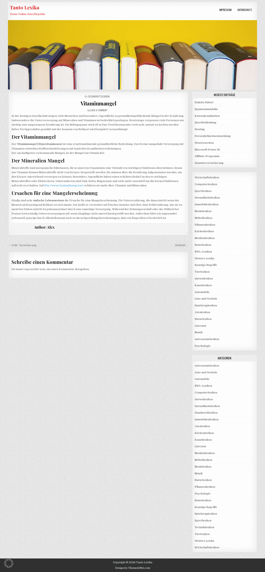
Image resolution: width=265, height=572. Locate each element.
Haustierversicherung (209, 162)
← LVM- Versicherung (22, 245)
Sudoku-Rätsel (204, 102)
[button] (9, 563)
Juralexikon (202, 312)
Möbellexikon (203, 217)
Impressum (225, 10)
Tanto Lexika (24, 7)
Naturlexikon (203, 318)
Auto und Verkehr (206, 298)
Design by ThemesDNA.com (132, 568)
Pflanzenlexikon (205, 224)
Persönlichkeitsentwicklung (213, 136)
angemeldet (31, 269)
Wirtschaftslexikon (207, 177)
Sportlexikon (203, 191)
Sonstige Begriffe (206, 264)
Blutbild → (181, 245)
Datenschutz (245, 10)
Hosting (200, 129)
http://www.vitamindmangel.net (63, 185)
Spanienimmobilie (206, 109)
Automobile (202, 292)
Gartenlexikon (204, 278)
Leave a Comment (99, 110)
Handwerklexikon (206, 412)
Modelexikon (203, 211)
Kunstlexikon (203, 285)
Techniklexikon (204, 527)
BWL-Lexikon (203, 251)
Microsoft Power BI (207, 149)
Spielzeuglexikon (206, 305)
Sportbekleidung (205, 122)
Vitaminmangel (98, 103)
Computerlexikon (206, 184)
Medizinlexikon (205, 238)
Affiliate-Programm (207, 156)
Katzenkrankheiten (207, 115)
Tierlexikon (202, 271)
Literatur (200, 325)
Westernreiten (204, 142)
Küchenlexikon (204, 231)
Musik (199, 332)
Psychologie (202, 345)
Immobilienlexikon (207, 204)
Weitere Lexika (204, 258)
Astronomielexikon (207, 339)
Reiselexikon (203, 244)
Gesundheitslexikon (99, 96)
